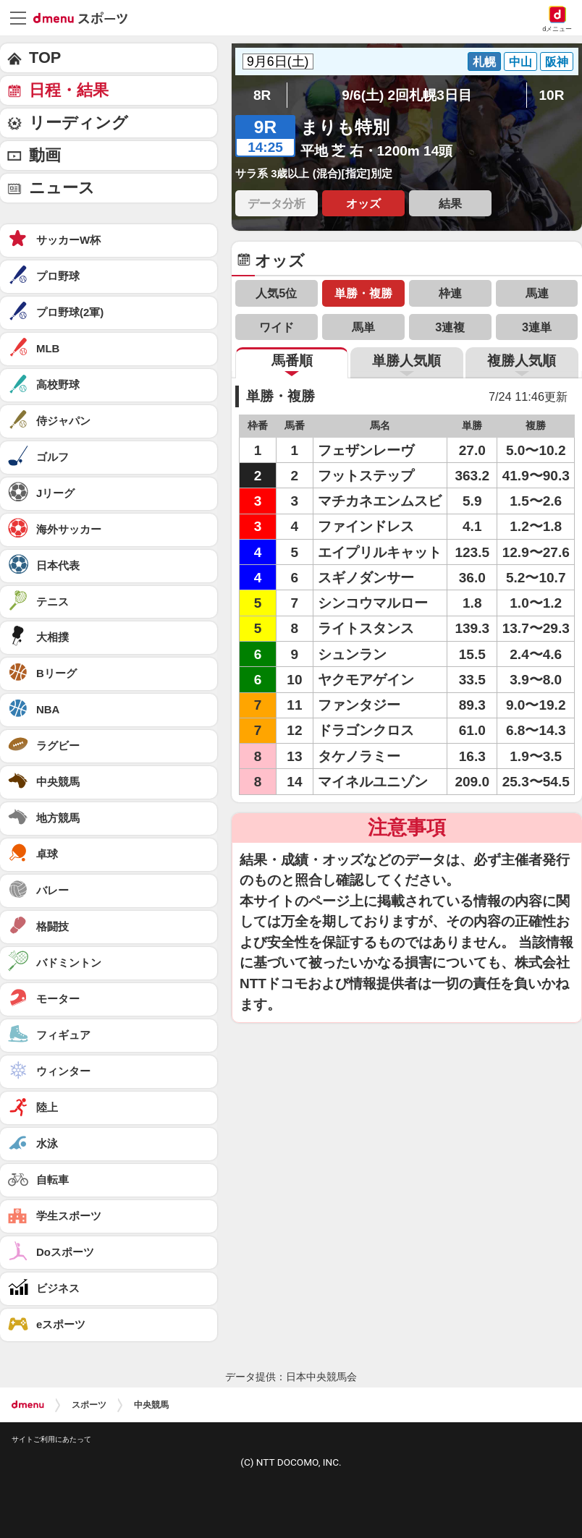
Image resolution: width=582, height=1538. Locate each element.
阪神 (556, 61)
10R (551, 95)
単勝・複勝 (363, 292)
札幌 (484, 61)
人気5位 (276, 292)
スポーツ (89, 1405)
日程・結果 (69, 90)
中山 (520, 61)
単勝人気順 (406, 360)
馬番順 (292, 360)
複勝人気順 (521, 360)
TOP (45, 57)
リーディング (78, 123)
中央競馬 (151, 1405)
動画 (45, 155)
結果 (450, 203)
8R (262, 95)
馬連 (537, 292)
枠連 (450, 292)
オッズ (363, 203)
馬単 (363, 326)
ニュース (62, 188)
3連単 (537, 326)
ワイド (276, 326)
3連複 (450, 326)
